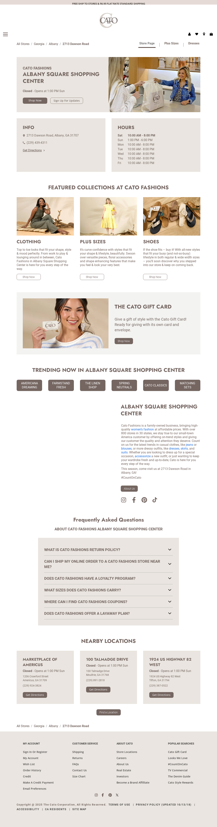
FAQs (75, 764)
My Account (30, 758)
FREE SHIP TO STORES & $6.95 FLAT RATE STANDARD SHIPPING (108, 3)
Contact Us (79, 770)
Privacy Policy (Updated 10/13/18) (163, 804)
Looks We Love (178, 758)
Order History (32, 770)
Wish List (29, 764)
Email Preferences (34, 788)
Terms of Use (119, 804)
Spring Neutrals (124, 385)
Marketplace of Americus (40, 662)
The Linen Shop (92, 385)
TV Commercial (178, 770)
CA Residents (56, 809)
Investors (123, 776)
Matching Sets (187, 385)
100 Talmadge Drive (107, 659)
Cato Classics (156, 385)
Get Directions (34, 150)
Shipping (78, 752)
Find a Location (109, 712)
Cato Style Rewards (180, 782)
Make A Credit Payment (38, 782)
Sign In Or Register (35, 752)
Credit (27, 776)
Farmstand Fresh (61, 385)
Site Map (79, 809)
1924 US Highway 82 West (170, 662)
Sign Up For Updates (67, 100)
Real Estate (124, 770)
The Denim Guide (179, 776)
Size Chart (79, 776)
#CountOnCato (178, 764)
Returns (77, 758)
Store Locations (127, 752)
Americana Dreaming (29, 385)
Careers (121, 758)
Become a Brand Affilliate (133, 782)
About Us (129, 488)
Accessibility (28, 809)
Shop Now (35, 100)
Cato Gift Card (177, 752)
